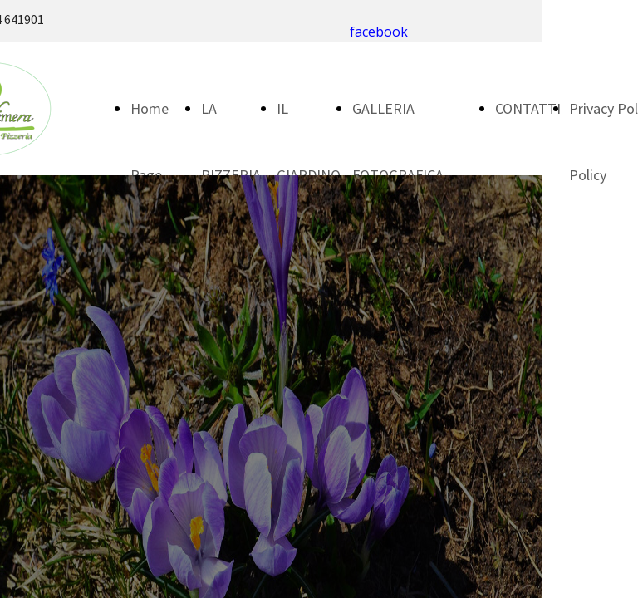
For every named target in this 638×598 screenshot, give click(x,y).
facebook (379, 31)
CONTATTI (528, 108)
